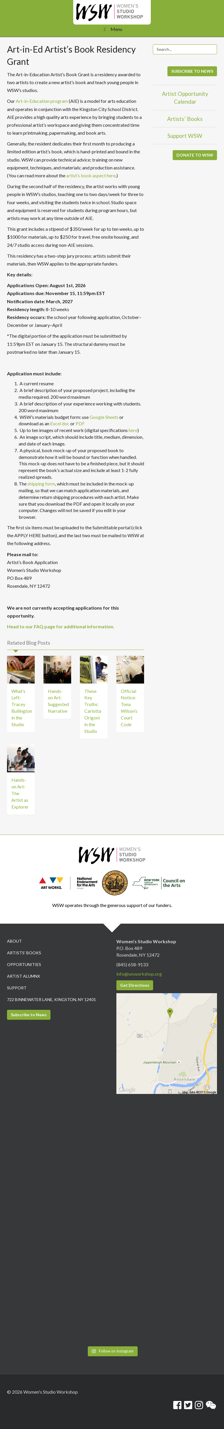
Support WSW (184, 135)
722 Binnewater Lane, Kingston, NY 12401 (51, 999)
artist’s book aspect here (91, 175)
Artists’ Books (185, 118)
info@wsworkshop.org (139, 974)
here (133, 430)
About (14, 941)
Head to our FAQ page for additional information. (60, 626)
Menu (112, 29)
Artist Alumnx (23, 976)
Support (17, 987)
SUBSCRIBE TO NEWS (192, 71)
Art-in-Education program (42, 101)
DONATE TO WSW (194, 154)
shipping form (41, 483)
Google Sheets (104, 417)
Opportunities (24, 964)
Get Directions (134, 985)
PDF (80, 423)
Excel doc (59, 423)
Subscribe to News (29, 1014)
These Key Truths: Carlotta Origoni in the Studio (92, 711)
